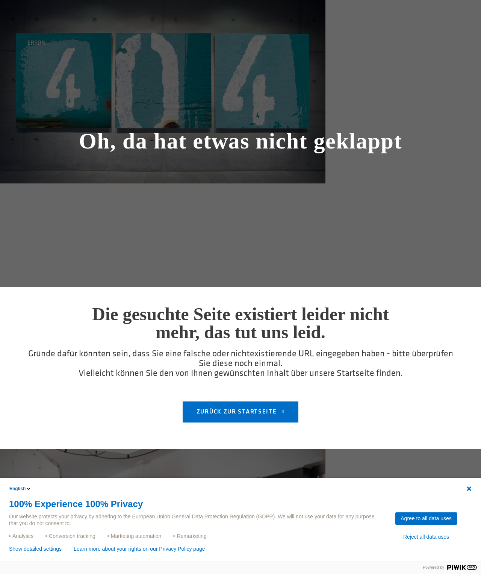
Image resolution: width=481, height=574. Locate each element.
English (20, 489)
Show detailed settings (35, 549)
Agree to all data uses (426, 518)
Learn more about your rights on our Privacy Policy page (139, 549)
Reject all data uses (426, 537)
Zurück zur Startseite (237, 412)
